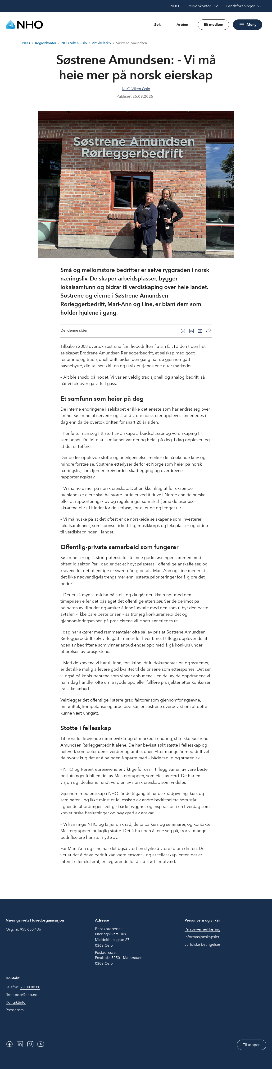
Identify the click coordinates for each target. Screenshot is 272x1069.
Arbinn (182, 24)
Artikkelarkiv (101, 43)
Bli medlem (213, 24)
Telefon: (23, 987)
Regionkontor (45, 43)
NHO (26, 43)
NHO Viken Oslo (74, 43)
